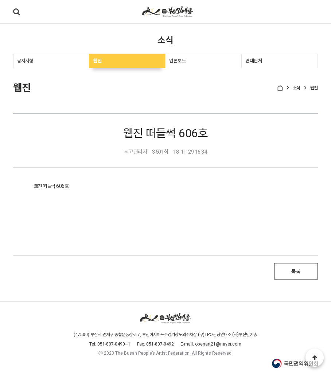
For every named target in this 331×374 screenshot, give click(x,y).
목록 (295, 272)
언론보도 (177, 61)
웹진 (97, 61)
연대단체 (253, 61)
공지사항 (25, 61)
